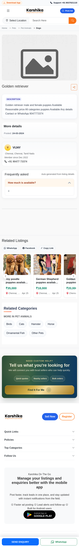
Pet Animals (26, 28)
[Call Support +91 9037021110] (63, 2)
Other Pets (37, 333)
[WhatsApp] (58, 541)
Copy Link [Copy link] (47, 248)
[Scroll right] (73, 276)
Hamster (36, 324)
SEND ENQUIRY (20, 542)
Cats (21, 324)
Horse (51, 324)
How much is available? (22, 182)
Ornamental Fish (15, 333)
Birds (9, 324)
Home (4, 28)
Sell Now (50, 416)
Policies (39, 439)
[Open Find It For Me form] (39, 377)
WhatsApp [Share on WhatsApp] (10, 248)
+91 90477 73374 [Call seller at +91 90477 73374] (15, 161)
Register (67, 416)
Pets (14, 28)
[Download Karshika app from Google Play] (12, 3)
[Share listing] (74, 87)
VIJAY (17, 147)
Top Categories (39, 447)
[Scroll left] (5, 276)
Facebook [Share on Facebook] (29, 248)
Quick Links (39, 431)
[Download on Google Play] (39, 514)
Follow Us (39, 455)
